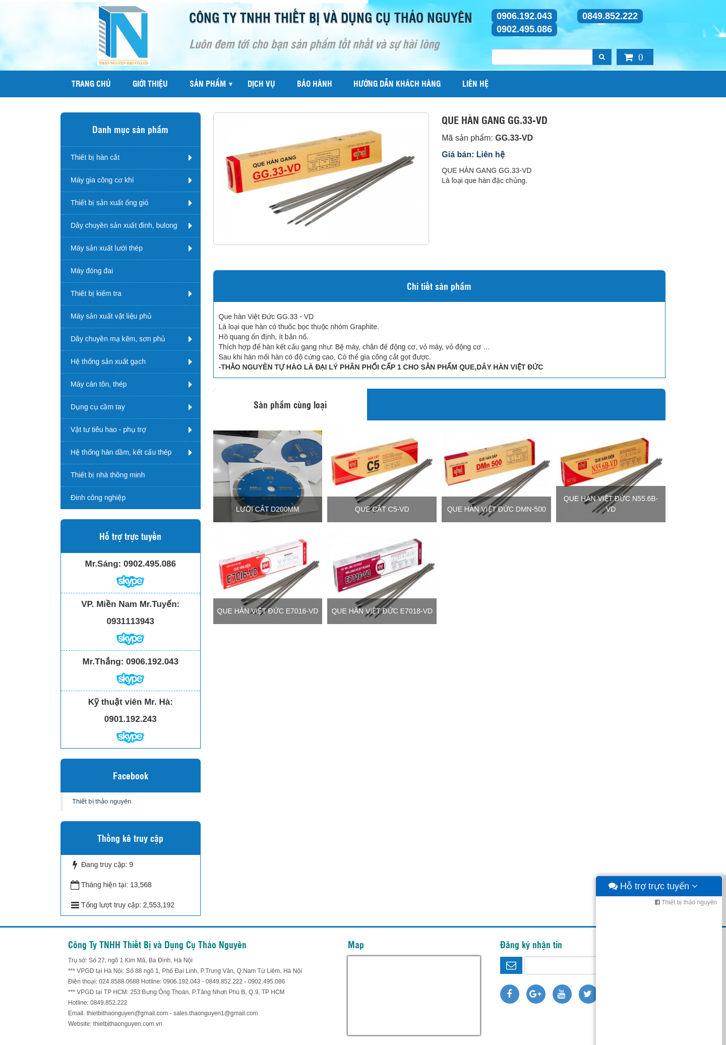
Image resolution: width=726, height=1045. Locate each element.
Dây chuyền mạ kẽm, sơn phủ (118, 339)
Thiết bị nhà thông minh (108, 475)
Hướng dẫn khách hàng (397, 83)
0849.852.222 (610, 16)
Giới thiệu (150, 83)
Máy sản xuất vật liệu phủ (111, 316)
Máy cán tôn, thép (99, 384)
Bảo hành (314, 83)
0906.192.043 (524, 16)
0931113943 (130, 621)
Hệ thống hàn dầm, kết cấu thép (121, 452)
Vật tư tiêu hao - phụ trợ (108, 429)
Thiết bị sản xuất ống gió (109, 203)
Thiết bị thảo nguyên (101, 801)
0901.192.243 (130, 719)
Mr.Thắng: (103, 661)
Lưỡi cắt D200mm (267, 509)
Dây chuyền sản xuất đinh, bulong (124, 225)
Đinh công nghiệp (98, 498)
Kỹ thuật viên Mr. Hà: (130, 702)
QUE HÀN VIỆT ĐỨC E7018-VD (382, 611)
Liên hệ (475, 83)
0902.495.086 (524, 29)
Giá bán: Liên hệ (473, 154)
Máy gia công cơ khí (102, 180)
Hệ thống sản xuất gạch (108, 361)
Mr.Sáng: (103, 564)
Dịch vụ (261, 83)
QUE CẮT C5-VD (382, 509)
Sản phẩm (208, 83)
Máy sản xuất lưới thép (107, 248)
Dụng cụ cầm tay (98, 407)
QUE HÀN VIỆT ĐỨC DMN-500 (496, 509)
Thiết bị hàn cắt (95, 157)
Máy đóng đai (92, 271)
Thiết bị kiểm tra (96, 293)
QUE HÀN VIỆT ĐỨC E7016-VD (268, 611)
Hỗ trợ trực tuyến (653, 1035)
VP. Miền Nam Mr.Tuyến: (130, 604)
